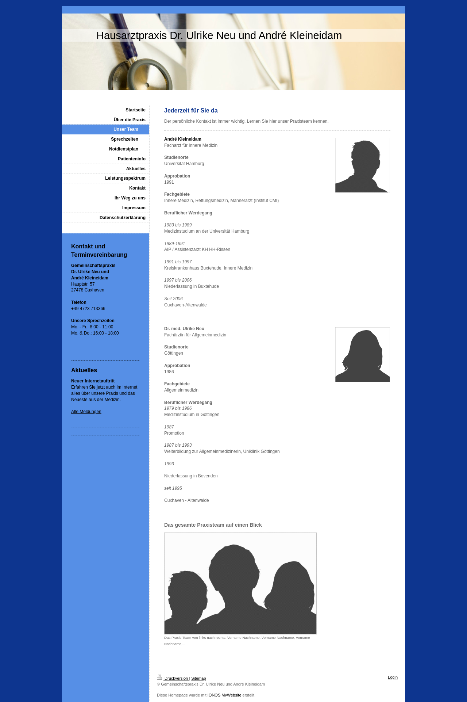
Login (393, 677)
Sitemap (198, 678)
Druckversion (173, 678)
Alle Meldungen (86, 411)
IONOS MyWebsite (225, 695)
